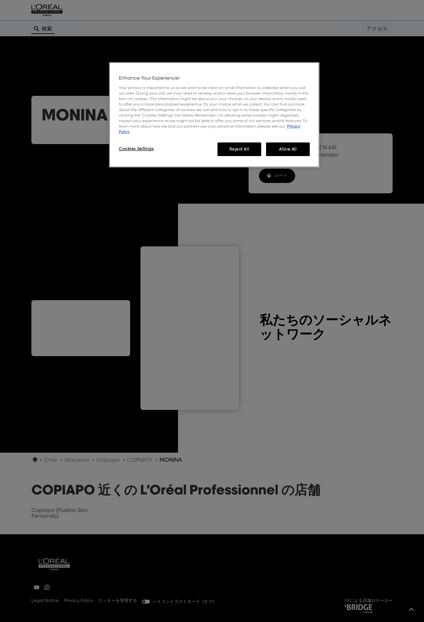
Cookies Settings (136, 148)
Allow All (287, 149)
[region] (214, 114)
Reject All (239, 149)
